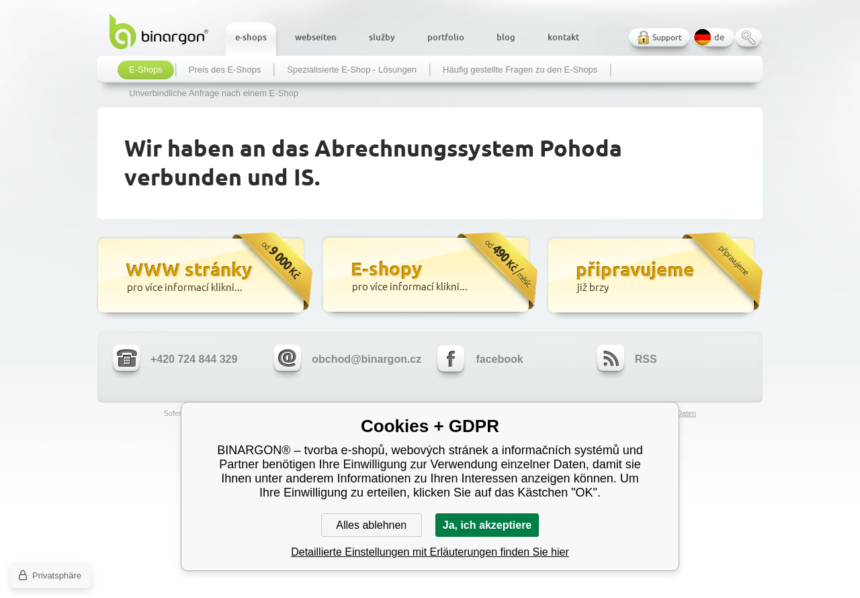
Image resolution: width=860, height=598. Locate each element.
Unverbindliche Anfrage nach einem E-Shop (214, 93)
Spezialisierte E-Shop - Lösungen (351, 69)
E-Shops (146, 69)
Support (667, 37)
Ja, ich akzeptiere (487, 525)
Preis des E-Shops (225, 69)
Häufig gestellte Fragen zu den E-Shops (520, 69)
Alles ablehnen (371, 525)
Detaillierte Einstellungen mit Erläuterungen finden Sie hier (430, 552)
